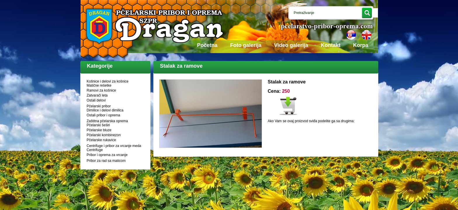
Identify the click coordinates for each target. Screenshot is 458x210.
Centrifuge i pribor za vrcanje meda (114, 146)
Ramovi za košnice (101, 90)
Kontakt (330, 45)
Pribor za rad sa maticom (106, 161)
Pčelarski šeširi (98, 125)
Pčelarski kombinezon (104, 135)
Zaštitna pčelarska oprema (107, 121)
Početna (207, 45)
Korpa (360, 45)
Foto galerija (245, 45)
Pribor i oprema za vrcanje (107, 155)
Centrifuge (95, 150)
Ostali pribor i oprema (103, 115)
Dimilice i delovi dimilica (105, 110)
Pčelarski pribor (99, 106)
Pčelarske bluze (99, 130)
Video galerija (291, 45)
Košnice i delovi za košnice (108, 81)
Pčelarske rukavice (101, 140)
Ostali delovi (96, 100)
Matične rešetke (99, 85)
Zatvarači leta (97, 95)
